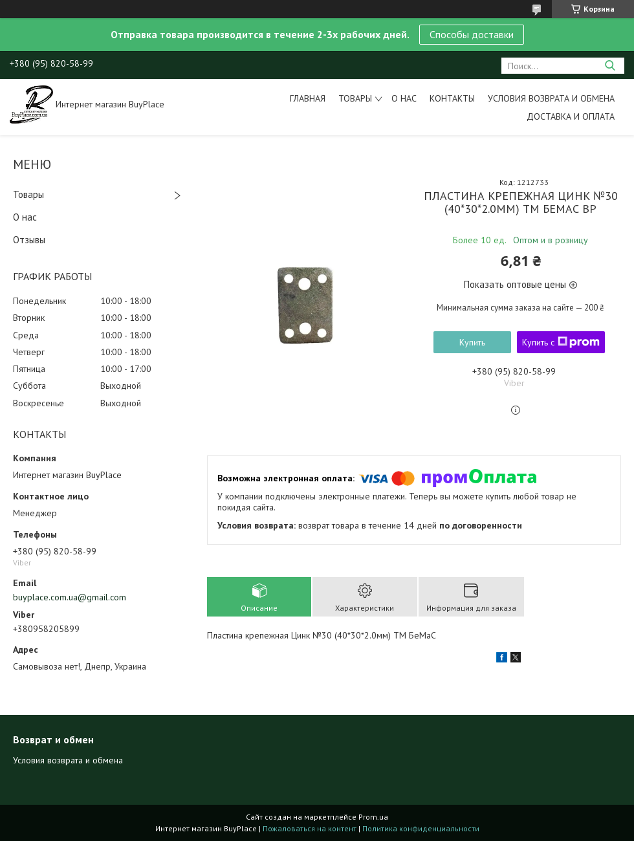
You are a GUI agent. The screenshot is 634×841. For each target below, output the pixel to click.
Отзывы (29, 240)
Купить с (561, 342)
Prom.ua (373, 817)
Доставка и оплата (571, 116)
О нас (404, 98)
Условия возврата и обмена (551, 98)
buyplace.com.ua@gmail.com (69, 597)
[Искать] (609, 66)
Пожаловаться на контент (309, 828)
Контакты (452, 98)
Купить (472, 342)
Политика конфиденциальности (420, 828)
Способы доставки (472, 34)
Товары (355, 98)
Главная (307, 98)
